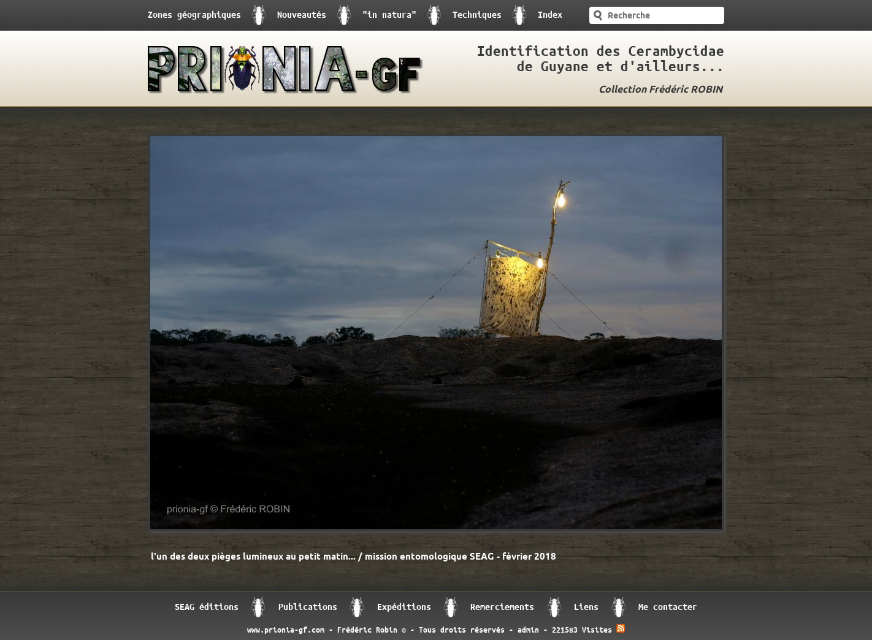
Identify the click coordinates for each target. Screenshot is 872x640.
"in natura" (389, 15)
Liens (586, 607)
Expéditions (404, 607)
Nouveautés (301, 15)
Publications (307, 607)
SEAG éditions (207, 607)
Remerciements (502, 607)
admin (528, 630)
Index (550, 15)
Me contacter (667, 607)
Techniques (477, 15)
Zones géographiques (194, 15)
